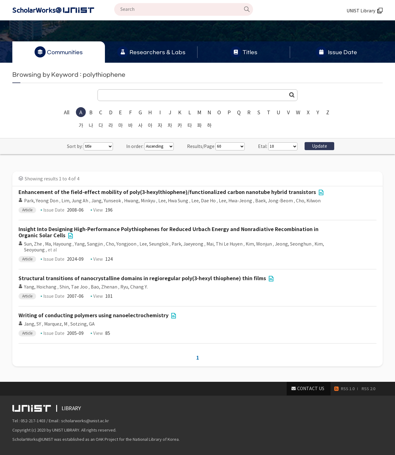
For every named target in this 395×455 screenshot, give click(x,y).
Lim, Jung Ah (74, 201)
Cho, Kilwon (308, 201)
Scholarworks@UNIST (63, 10)
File (321, 192)
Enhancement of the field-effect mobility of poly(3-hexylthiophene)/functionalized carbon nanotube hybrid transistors (167, 192)
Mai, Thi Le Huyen (224, 244)
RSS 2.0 (368, 388)
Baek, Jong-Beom (274, 201)
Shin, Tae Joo (74, 287)
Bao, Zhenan (104, 287)
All (66, 112)
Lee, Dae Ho (203, 201)
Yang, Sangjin (89, 244)
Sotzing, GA (82, 324)
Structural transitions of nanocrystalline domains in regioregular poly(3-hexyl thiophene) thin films (142, 278)
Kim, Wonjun (259, 244)
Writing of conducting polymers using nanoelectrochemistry (93, 315)
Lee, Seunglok (153, 244)
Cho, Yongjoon (121, 244)
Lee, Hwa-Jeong (235, 201)
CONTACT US (310, 388)
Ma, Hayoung (58, 244)
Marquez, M (55, 324)
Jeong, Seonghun (293, 244)
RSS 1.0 (348, 388)
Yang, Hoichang (40, 287)
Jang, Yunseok (106, 201)
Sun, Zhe (33, 244)
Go (292, 94)
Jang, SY (32, 324)
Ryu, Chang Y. (134, 287)
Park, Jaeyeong (187, 244)
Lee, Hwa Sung (173, 201)
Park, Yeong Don (41, 201)
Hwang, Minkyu (139, 201)
